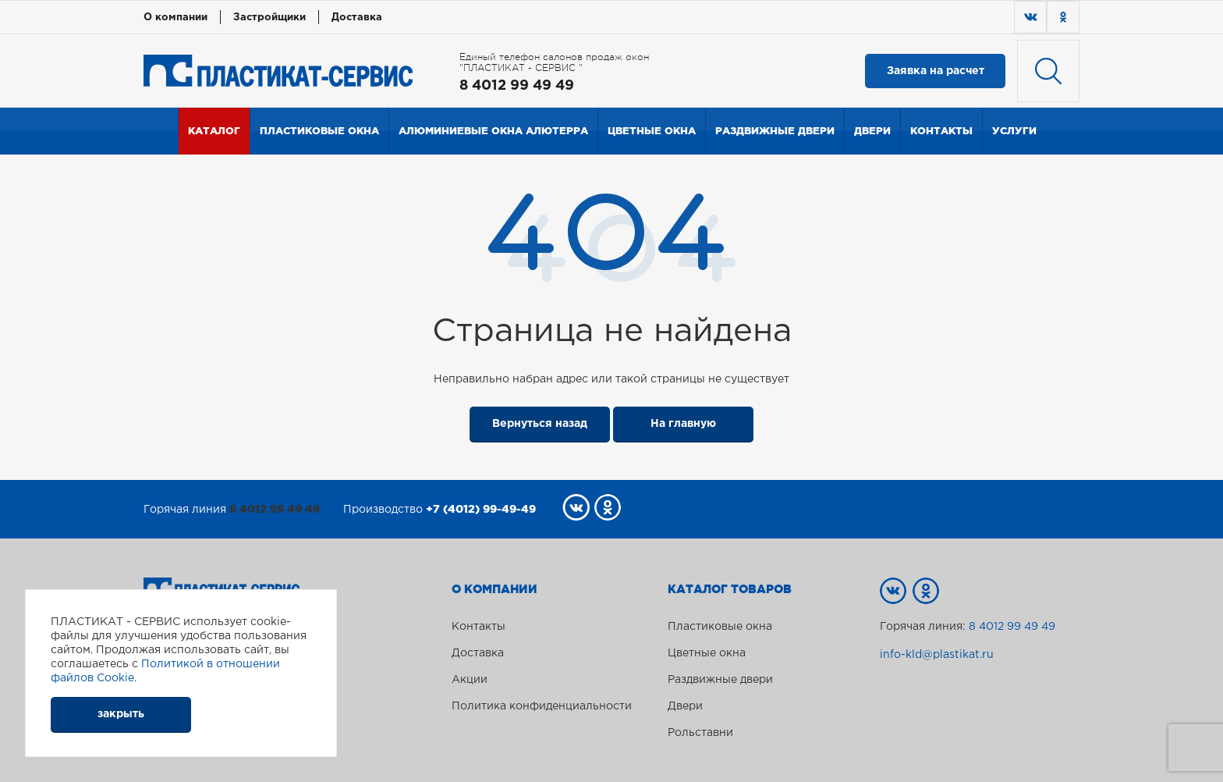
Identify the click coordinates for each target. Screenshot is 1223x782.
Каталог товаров (730, 589)
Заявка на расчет (935, 71)
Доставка (356, 17)
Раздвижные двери (775, 131)
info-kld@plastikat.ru (937, 654)
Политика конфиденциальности (542, 706)
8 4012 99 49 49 (516, 86)
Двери (872, 131)
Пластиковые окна (319, 131)
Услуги (1014, 131)
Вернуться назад (539, 423)
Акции (469, 679)
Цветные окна (652, 131)
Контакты (941, 131)
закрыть (120, 714)
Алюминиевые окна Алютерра (493, 131)
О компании (175, 17)
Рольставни (700, 733)
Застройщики (269, 17)
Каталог (214, 131)
